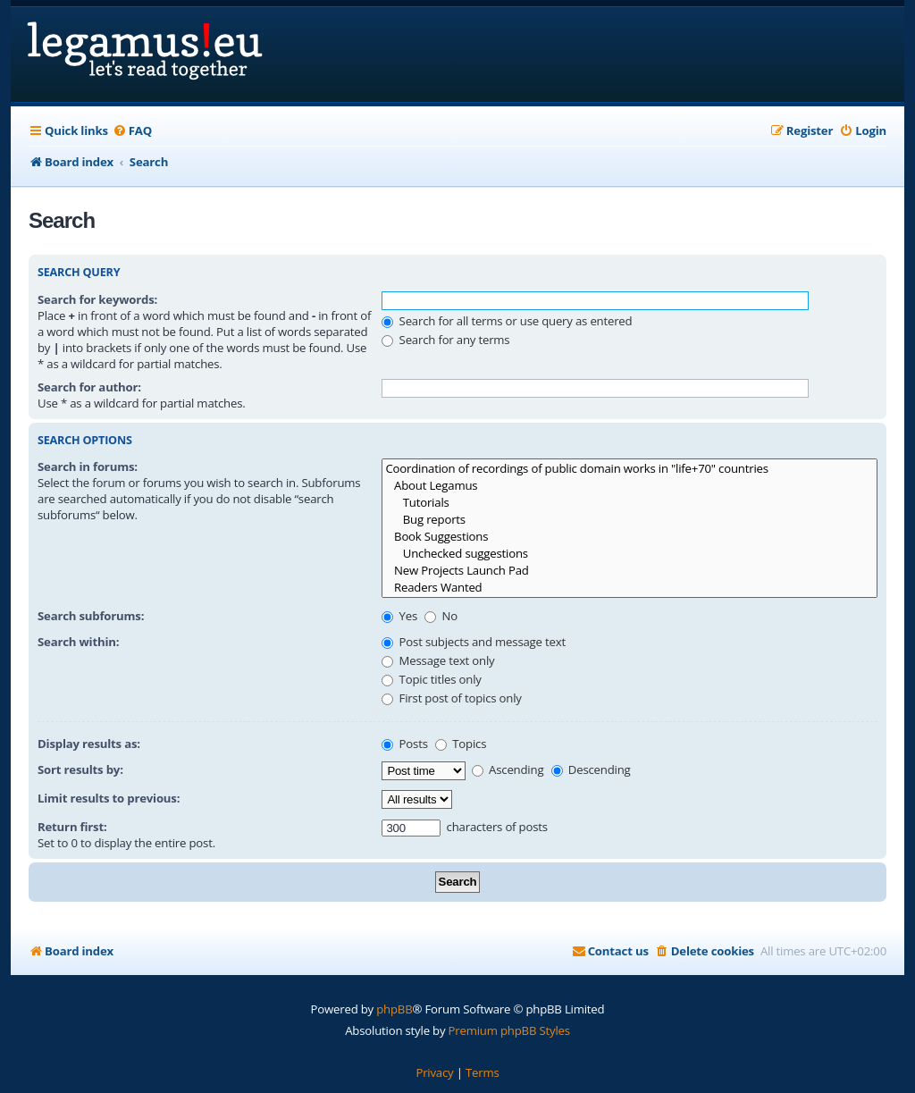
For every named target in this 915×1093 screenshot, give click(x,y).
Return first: (72, 827)
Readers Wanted (629, 587)
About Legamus (629, 485)
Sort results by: (80, 769)
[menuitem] (132, 131)
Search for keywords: (97, 299)
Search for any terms (445, 340)
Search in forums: (88, 466)
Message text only (438, 660)
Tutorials (629, 502)
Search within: (78, 642)
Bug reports (629, 519)
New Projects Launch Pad (629, 570)
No (441, 616)
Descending (591, 769)
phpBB (394, 1009)
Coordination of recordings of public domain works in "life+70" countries (629, 468)
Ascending (508, 769)
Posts (404, 744)
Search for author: (89, 387)
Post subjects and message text (474, 642)
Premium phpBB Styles (509, 1030)
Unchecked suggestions (629, 553)
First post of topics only (451, 698)
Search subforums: (91, 616)
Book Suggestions (629, 536)
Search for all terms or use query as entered (507, 321)
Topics (460, 744)
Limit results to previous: (109, 798)
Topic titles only (431, 679)
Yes (399, 616)
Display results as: (89, 744)
